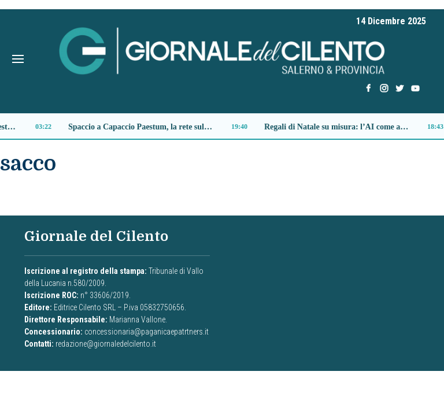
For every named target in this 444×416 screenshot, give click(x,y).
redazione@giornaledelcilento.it (106, 343)
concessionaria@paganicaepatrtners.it (146, 331)
